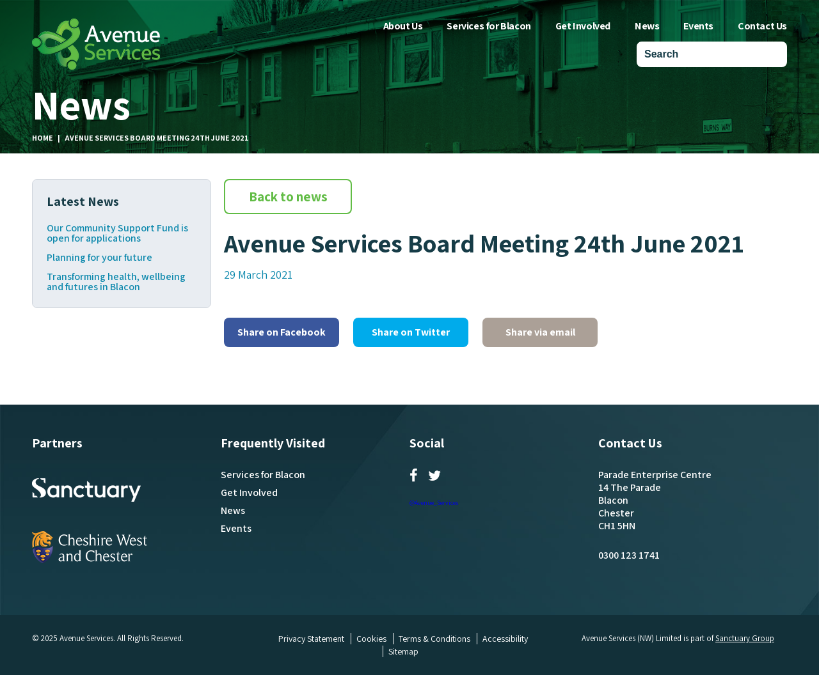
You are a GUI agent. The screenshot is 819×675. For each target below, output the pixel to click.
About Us (403, 26)
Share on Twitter (411, 332)
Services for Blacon (488, 26)
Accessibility (505, 638)
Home (42, 138)
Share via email (540, 332)
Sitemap (403, 651)
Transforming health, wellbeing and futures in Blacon (116, 282)
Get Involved (582, 26)
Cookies (371, 638)
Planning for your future (99, 257)
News (647, 26)
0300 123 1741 (629, 555)
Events (698, 26)
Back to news (288, 196)
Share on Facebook (281, 332)
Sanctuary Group (744, 638)
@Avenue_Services (434, 503)
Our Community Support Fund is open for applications (117, 233)
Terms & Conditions (434, 638)
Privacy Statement (311, 638)
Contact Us (762, 26)
